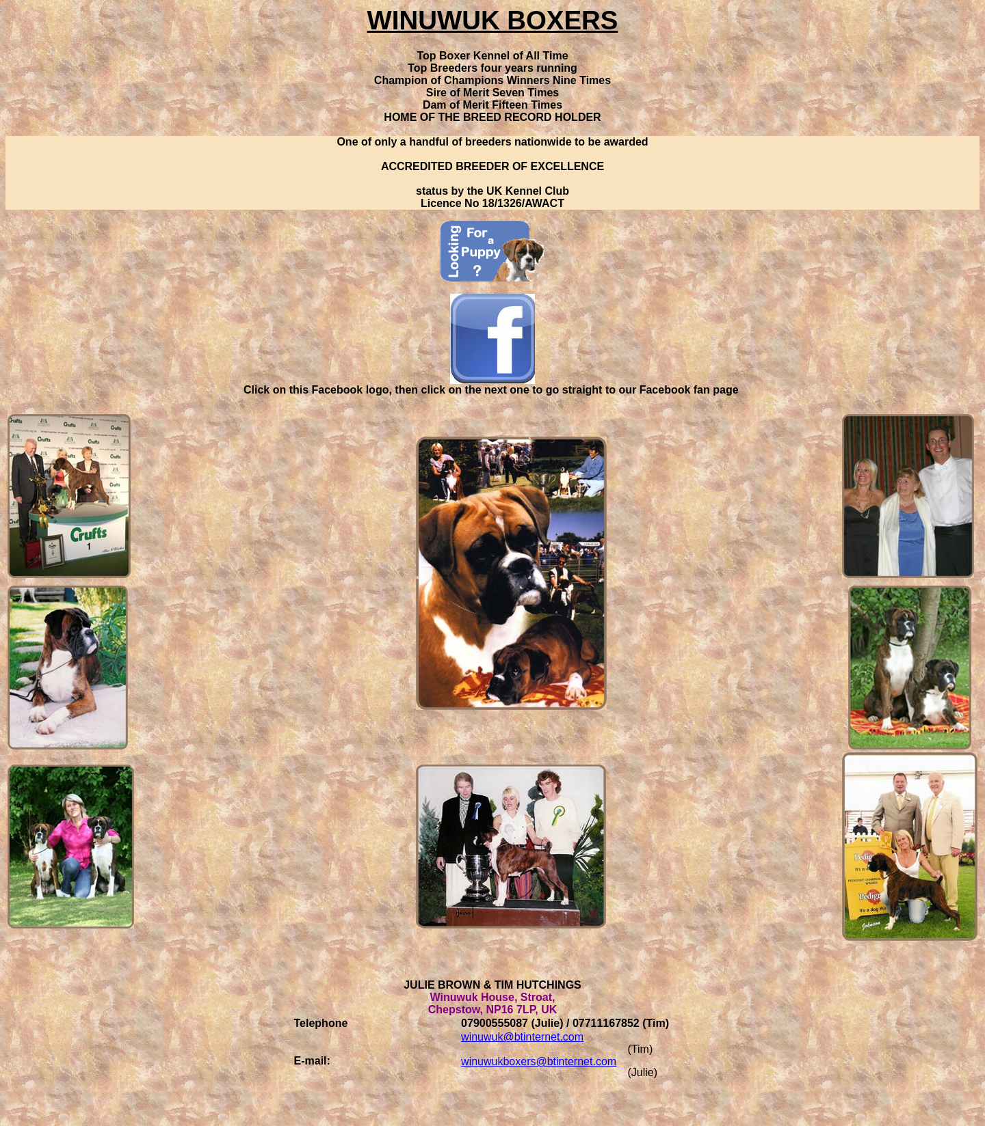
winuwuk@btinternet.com (522, 1037)
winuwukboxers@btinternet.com (538, 1061)
